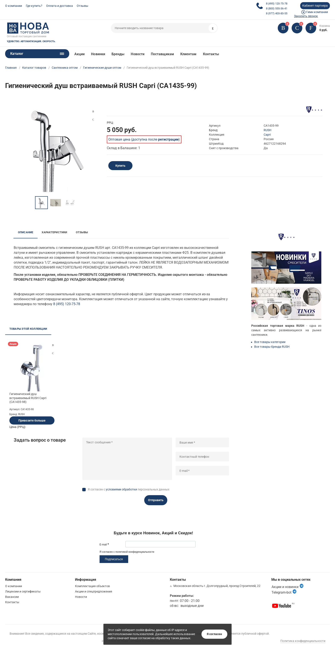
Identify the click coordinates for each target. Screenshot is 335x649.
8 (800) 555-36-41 (276, 8)
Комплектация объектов (92, 586)
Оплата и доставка (59, 5)
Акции (79, 54)
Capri (267, 134)
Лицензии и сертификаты (23, 591)
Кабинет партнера (315, 5)
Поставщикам (162, 54)
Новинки (98, 54)
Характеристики (54, 232)
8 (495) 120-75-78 (276, 3)
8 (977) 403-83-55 (276, 13)
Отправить (155, 500)
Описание (25, 232)
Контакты (211, 54)
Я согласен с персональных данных (128, 489)
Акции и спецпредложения (93, 591)
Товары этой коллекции (28, 328)
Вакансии (12, 597)
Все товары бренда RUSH (271, 346)
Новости (137, 54)
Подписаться (114, 559)
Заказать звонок (306, 16)
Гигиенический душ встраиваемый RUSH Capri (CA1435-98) (27, 397)
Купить (120, 165)
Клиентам (188, 54)
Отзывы (82, 5)
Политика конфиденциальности (302, 641)
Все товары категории (269, 342)
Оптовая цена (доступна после (143, 139)
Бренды (118, 54)
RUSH (267, 130)
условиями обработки (121, 489)
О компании (13, 5)
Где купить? (34, 5)
